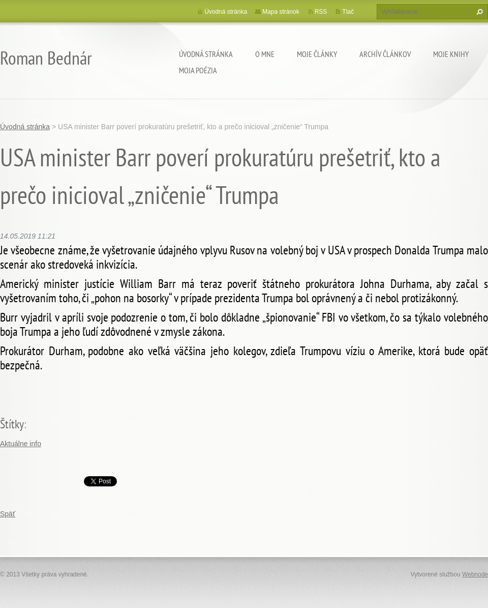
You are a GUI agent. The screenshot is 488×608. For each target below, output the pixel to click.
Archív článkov (385, 54)
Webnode (475, 574)
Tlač (348, 11)
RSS (321, 11)
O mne (264, 54)
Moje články (317, 54)
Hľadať (478, 11)
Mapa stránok (280, 11)
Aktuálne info (20, 444)
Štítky (12, 424)
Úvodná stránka (206, 54)
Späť (7, 514)
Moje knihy (451, 54)
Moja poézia (198, 70)
